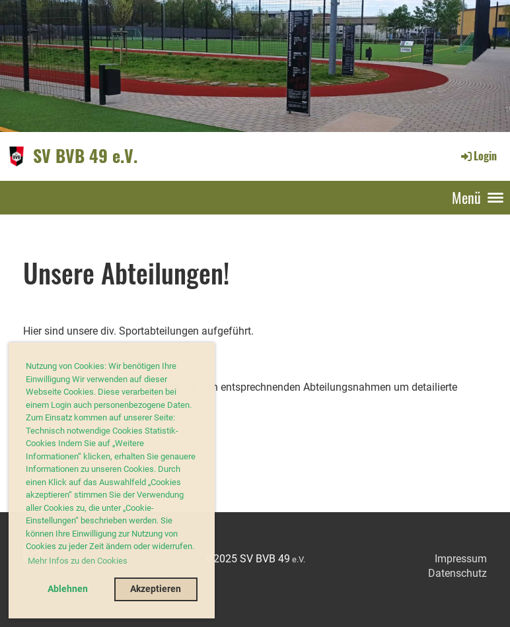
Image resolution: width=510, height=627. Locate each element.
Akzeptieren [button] (155, 589)
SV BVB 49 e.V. (85, 156)
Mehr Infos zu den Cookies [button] (78, 561)
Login (478, 156)
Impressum (461, 558)
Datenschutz (457, 573)
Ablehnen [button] (68, 589)
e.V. (298, 559)
